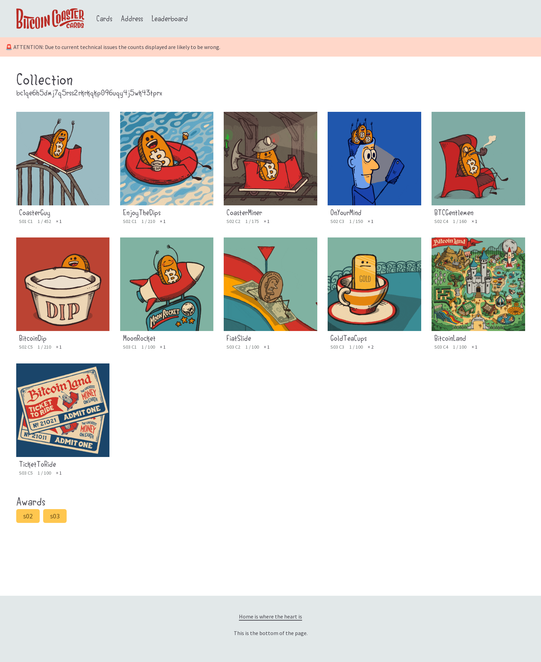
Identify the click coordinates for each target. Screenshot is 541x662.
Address (132, 19)
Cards (104, 19)
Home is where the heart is (270, 616)
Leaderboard (170, 19)
